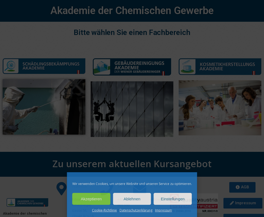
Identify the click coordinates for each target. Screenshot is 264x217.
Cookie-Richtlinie (104, 210)
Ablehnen (132, 199)
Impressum (163, 210)
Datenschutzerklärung (136, 210)
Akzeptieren (91, 199)
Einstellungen (173, 199)
